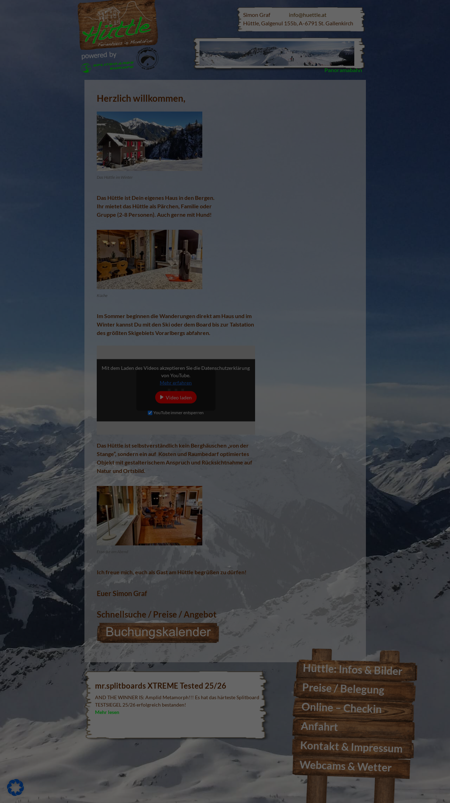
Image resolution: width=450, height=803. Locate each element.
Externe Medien (255, 60)
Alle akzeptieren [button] (157, 139)
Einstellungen (123, 123)
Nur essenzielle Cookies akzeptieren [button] (225, 159)
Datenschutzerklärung (119, 116)
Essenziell (248, 23)
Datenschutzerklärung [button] (229, 197)
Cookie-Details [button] (194, 197)
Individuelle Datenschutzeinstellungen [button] (225, 180)
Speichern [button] (292, 139)
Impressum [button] (259, 197)
